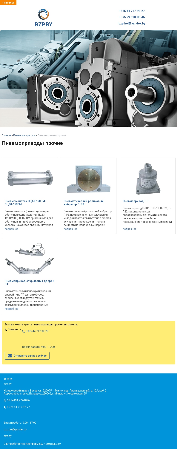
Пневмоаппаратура (24, 135)
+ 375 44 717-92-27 (35, 331)
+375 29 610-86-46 (132, 17)
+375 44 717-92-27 (132, 11)
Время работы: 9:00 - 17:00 (38, 346)
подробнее (11, 228)
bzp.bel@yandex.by (132, 23)
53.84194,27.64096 (18, 400)
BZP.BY (43, 18)
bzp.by (8, 435)
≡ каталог (8, 2)
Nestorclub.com (52, 443)
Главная (6, 135)
